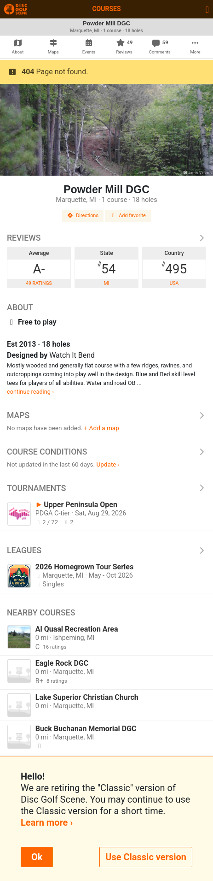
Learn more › (47, 822)
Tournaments (106, 488)
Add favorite (128, 216)
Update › (108, 464)
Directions (82, 216)
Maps (106, 415)
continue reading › (30, 391)
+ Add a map (101, 428)
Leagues (106, 550)
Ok (37, 857)
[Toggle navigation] (207, 9)
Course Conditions (106, 451)
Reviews (106, 237)
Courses (106, 8)
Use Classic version (145, 857)
